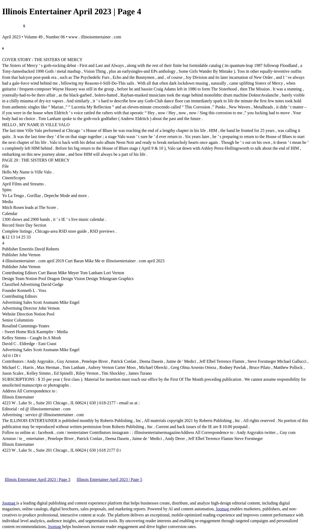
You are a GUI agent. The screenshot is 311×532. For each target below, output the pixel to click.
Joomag (9, 503)
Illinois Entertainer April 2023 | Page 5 (109, 479)
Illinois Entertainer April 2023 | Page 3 (37, 479)
